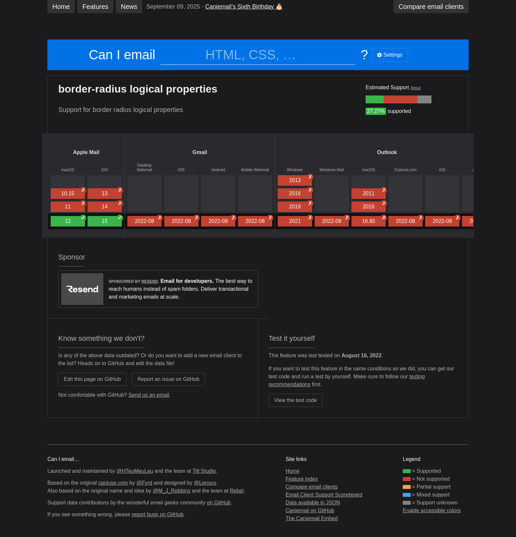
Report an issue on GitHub (168, 379)
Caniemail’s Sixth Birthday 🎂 (244, 6)
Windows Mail (332, 170)
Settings (389, 55)
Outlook (387, 152)
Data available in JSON (313, 502)
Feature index (302, 479)
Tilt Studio (204, 471)
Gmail (200, 152)
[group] (375, 99)
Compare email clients (312, 487)
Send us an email (148, 395)
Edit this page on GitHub (92, 379)
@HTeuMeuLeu (134, 471)
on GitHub (219, 502)
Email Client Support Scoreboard (324, 494)
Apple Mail (86, 152)
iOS (104, 170)
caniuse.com (113, 483)
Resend (150, 281)
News (129, 6)
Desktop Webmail (144, 167)
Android (218, 170)
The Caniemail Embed (312, 518)
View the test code (295, 400)
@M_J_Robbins (171, 491)
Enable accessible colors (432, 510)
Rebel (237, 491)
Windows (295, 170)
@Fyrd (144, 483)
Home (61, 6)
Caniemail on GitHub (310, 510)
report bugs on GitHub (157, 514)
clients (431, 6)
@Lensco (205, 483)
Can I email (122, 54)
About (415, 88)
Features (95, 6)
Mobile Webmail (255, 170)
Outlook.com (405, 170)
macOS (67, 170)
